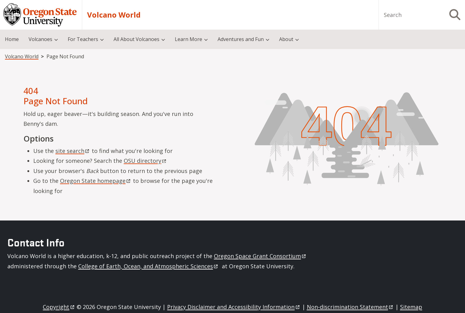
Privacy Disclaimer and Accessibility (233, 307)
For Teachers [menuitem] (83, 39)
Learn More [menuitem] (188, 39)
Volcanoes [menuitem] (40, 39)
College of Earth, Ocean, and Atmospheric (148, 266)
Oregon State (95, 180)
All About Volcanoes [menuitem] (136, 39)
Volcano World (114, 14)
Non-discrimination (350, 307)
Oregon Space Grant (260, 256)
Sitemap (411, 307)
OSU (145, 160)
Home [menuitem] (12, 39)
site (72, 150)
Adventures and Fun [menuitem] (241, 39)
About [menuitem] (286, 39)
